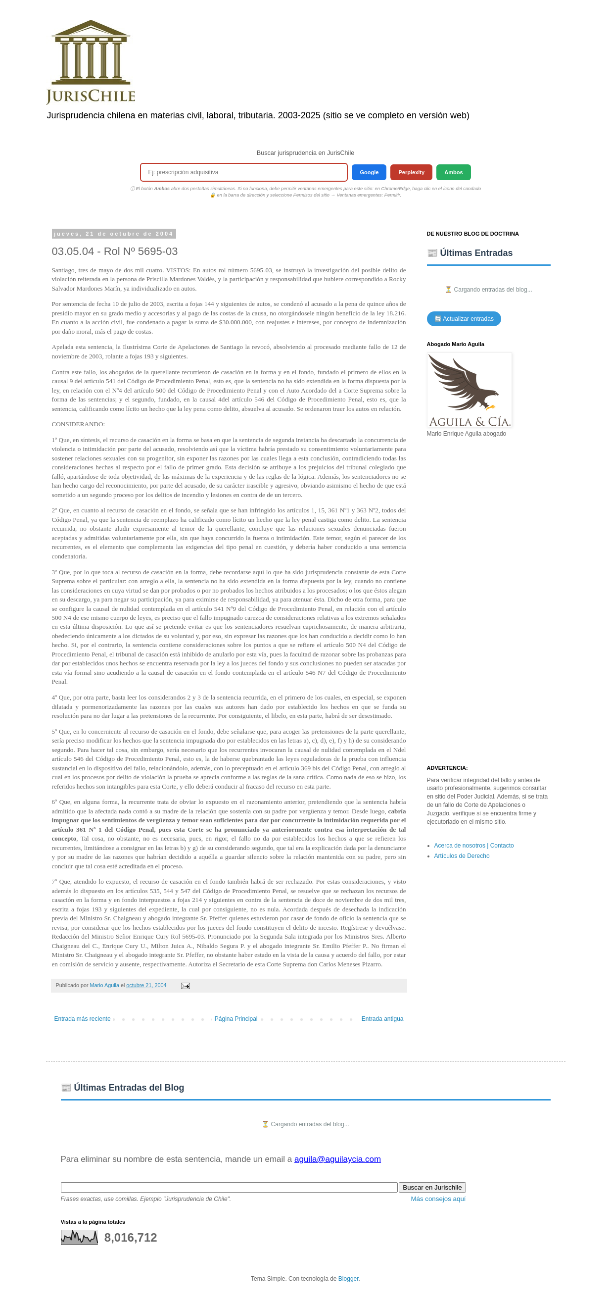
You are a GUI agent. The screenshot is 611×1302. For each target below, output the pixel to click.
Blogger (348, 1278)
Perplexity (411, 172)
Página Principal (236, 1018)
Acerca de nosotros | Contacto (474, 845)
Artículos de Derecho (462, 855)
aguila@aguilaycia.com (337, 1159)
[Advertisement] (489, 601)
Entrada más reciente (82, 1018)
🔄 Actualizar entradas (464, 318)
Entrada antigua (383, 1018)
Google (369, 172)
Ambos (453, 172)
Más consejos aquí (438, 1198)
